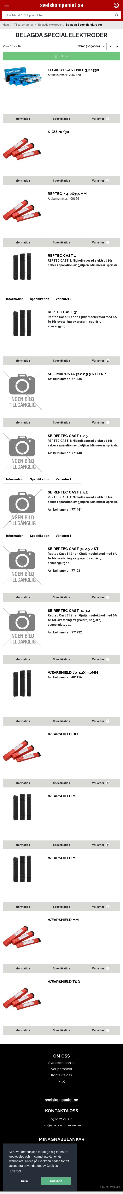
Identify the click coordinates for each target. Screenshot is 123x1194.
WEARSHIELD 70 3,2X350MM (73, 673)
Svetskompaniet (61, 1065)
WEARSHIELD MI (62, 860)
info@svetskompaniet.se (61, 1128)
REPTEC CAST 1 (62, 256)
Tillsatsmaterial (23, 24)
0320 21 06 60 (62, 1121)
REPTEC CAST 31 (63, 312)
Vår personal (61, 1071)
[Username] (57, 15)
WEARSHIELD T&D (64, 984)
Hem (6, 24)
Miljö (61, 1084)
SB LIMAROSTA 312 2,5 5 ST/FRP (77, 374)
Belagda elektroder (50, 24)
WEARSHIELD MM (63, 922)
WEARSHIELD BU (63, 735)
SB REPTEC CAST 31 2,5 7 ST (73, 549)
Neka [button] (24, 1180)
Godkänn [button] (56, 1180)
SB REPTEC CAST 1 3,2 (68, 493)
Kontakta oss (61, 1077)
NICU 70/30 (58, 132)
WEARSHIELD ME (63, 798)
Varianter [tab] (101, 119)
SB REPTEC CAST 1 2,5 (68, 436)
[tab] (22, 118)
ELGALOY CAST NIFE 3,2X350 (73, 70)
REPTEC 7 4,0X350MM (67, 194)
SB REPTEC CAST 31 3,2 (69, 612)
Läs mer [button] (15, 1171)
